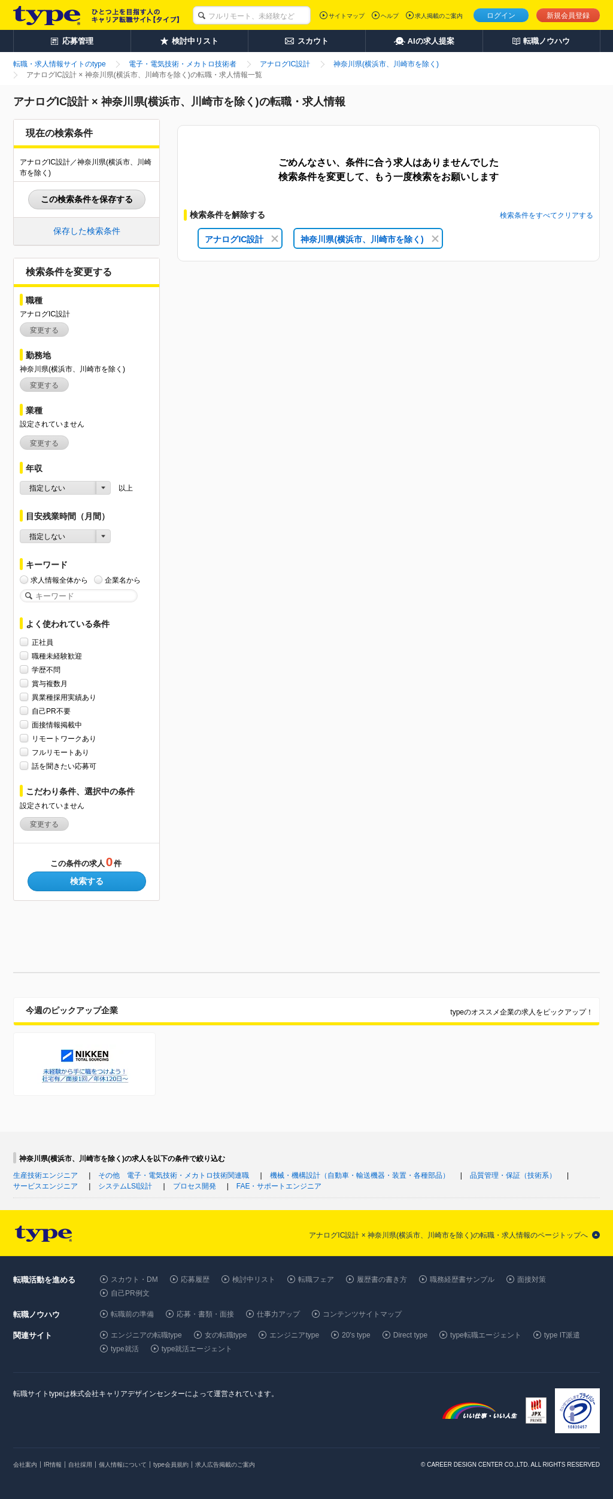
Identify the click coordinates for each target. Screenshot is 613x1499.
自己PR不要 (51, 710)
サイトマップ (347, 16)
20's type (356, 1335)
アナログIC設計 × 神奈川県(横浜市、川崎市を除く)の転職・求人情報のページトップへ (448, 1235)
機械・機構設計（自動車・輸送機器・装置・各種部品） (360, 1175)
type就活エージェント (197, 1349)
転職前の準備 (132, 1314)
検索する (87, 881)
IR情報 (53, 1464)
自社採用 (80, 1464)
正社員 (42, 642)
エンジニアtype (294, 1335)
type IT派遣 (562, 1335)
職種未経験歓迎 (57, 655)
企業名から (123, 579)
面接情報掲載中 (57, 724)
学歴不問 (46, 669)
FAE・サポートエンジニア (279, 1186)
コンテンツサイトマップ (362, 1314)
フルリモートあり (60, 752)
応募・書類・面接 (205, 1314)
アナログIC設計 (241, 239)
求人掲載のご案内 (439, 16)
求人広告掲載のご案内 (225, 1464)
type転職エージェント (485, 1335)
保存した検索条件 (86, 231)
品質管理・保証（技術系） (513, 1175)
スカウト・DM (134, 1279)
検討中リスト (253, 1279)
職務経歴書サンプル (462, 1279)
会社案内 (25, 1464)
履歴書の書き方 (382, 1279)
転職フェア (316, 1279)
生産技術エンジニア (45, 1175)
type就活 (125, 1349)
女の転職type (226, 1335)
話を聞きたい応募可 (64, 765)
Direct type (410, 1335)
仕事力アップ (278, 1314)
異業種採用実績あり (64, 697)
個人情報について (123, 1464)
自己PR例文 (130, 1293)
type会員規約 (171, 1464)
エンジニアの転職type (146, 1335)
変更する (44, 330)
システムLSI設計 (125, 1186)
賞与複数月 (50, 683)
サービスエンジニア (45, 1186)
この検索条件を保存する (87, 199)
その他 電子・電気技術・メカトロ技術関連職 (173, 1175)
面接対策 (531, 1279)
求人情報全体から (59, 579)
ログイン (501, 15)
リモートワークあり (64, 738)
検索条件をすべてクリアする (546, 215)
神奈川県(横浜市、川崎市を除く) (369, 239)
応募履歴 (195, 1279)
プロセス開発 (194, 1186)
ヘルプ (390, 16)
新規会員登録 (568, 15)
